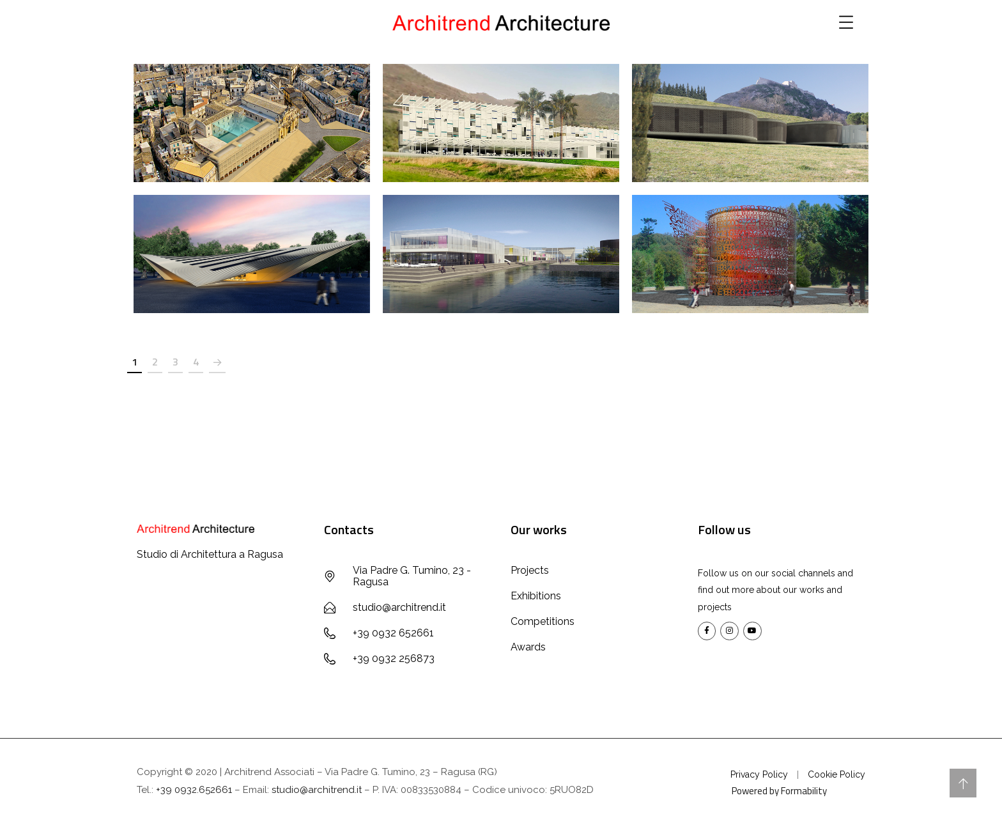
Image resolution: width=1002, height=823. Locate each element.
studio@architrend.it (317, 790)
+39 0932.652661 (194, 790)
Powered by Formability (779, 790)
